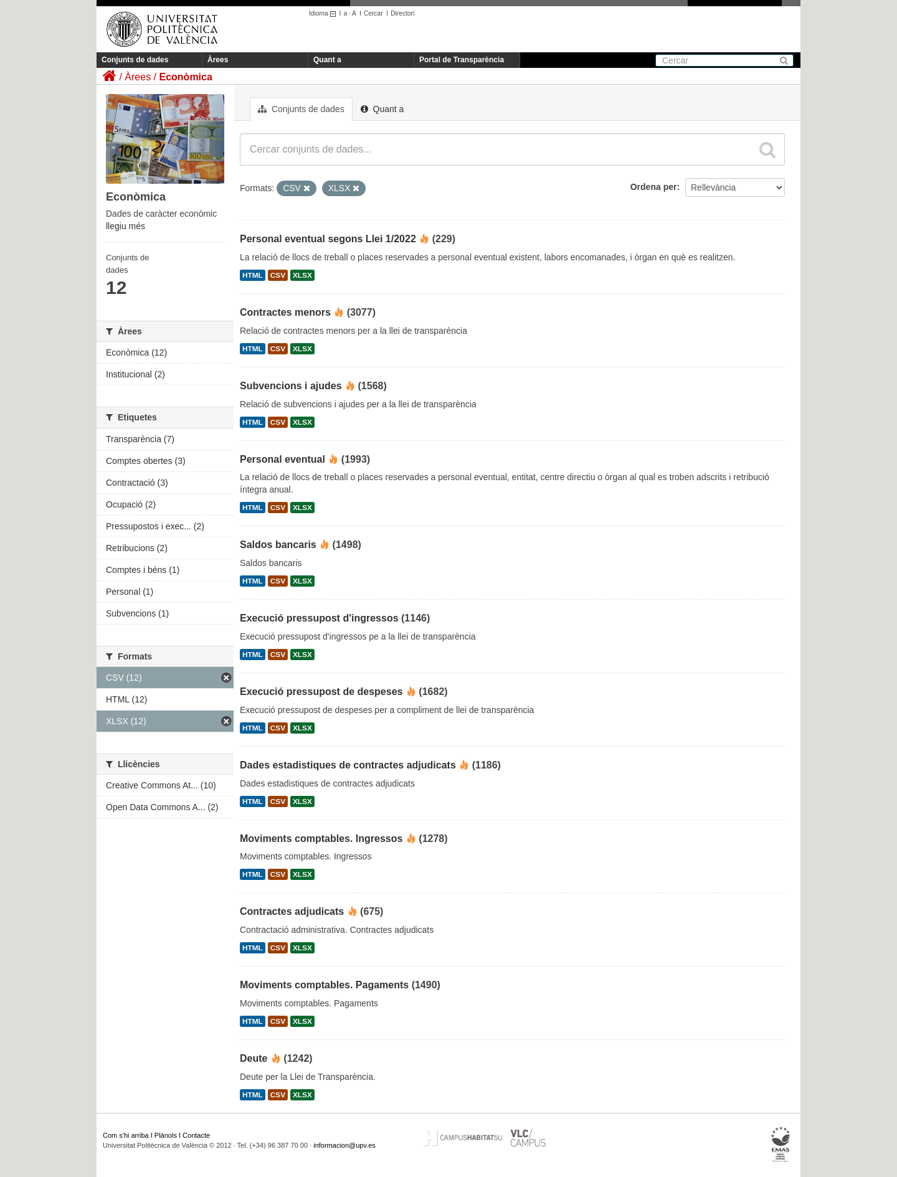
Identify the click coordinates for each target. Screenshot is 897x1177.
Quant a (327, 59)
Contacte (196, 1135)
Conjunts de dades (135, 59)
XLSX (302, 275)
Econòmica (185, 77)
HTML (252, 275)
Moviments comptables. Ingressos (321, 838)
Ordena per (653, 187)
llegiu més (125, 226)
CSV (277, 275)
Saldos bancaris (278, 544)
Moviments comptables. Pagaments (324, 985)
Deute (253, 1058)
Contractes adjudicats (292, 911)
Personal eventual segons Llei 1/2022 (328, 239)
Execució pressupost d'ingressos (319, 618)
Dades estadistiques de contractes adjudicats (348, 765)
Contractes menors (285, 312)
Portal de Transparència (461, 59)
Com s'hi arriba (126, 1135)
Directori (402, 13)
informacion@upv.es (344, 1145)
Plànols (165, 1135)
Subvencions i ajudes (291, 386)
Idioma (324, 13)
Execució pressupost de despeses (321, 691)
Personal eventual (282, 459)
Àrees (217, 59)
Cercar (373, 13)
